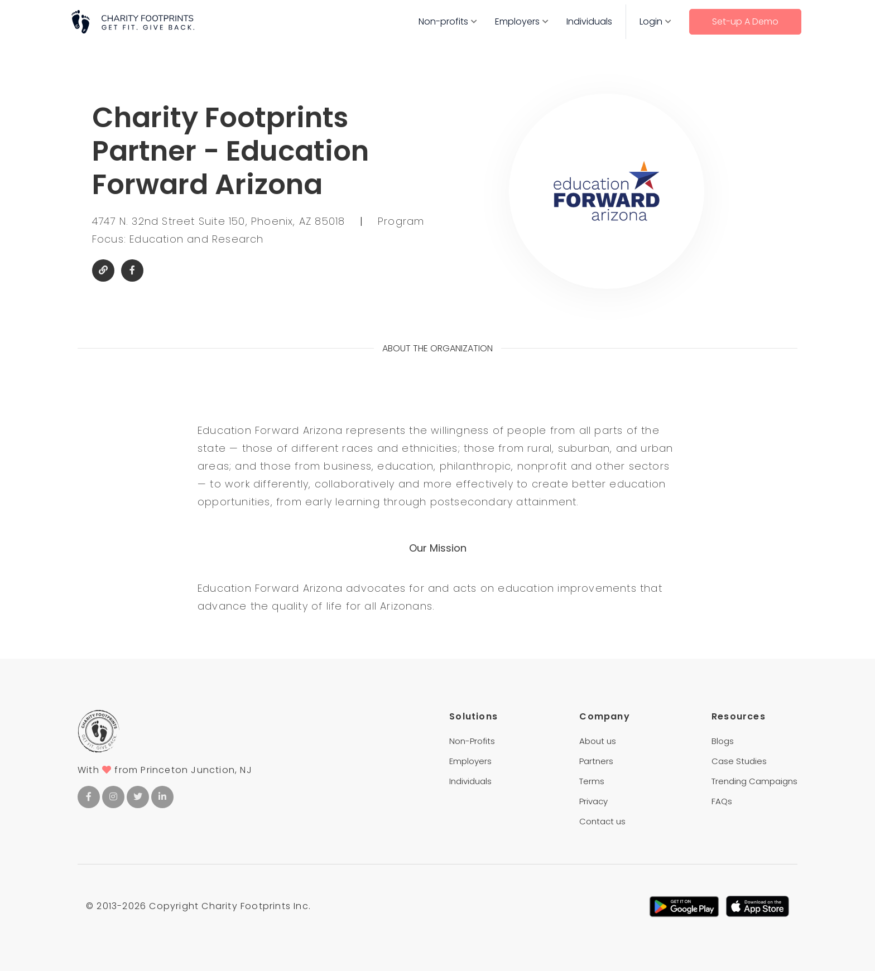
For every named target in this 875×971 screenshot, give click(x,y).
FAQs (721, 801)
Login (651, 21)
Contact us (602, 821)
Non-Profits (472, 741)
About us (597, 741)
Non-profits (443, 21)
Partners (596, 761)
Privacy (593, 801)
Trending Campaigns (754, 781)
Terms (591, 781)
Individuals (589, 21)
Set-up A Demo (745, 21)
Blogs (722, 741)
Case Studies (739, 761)
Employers (517, 21)
